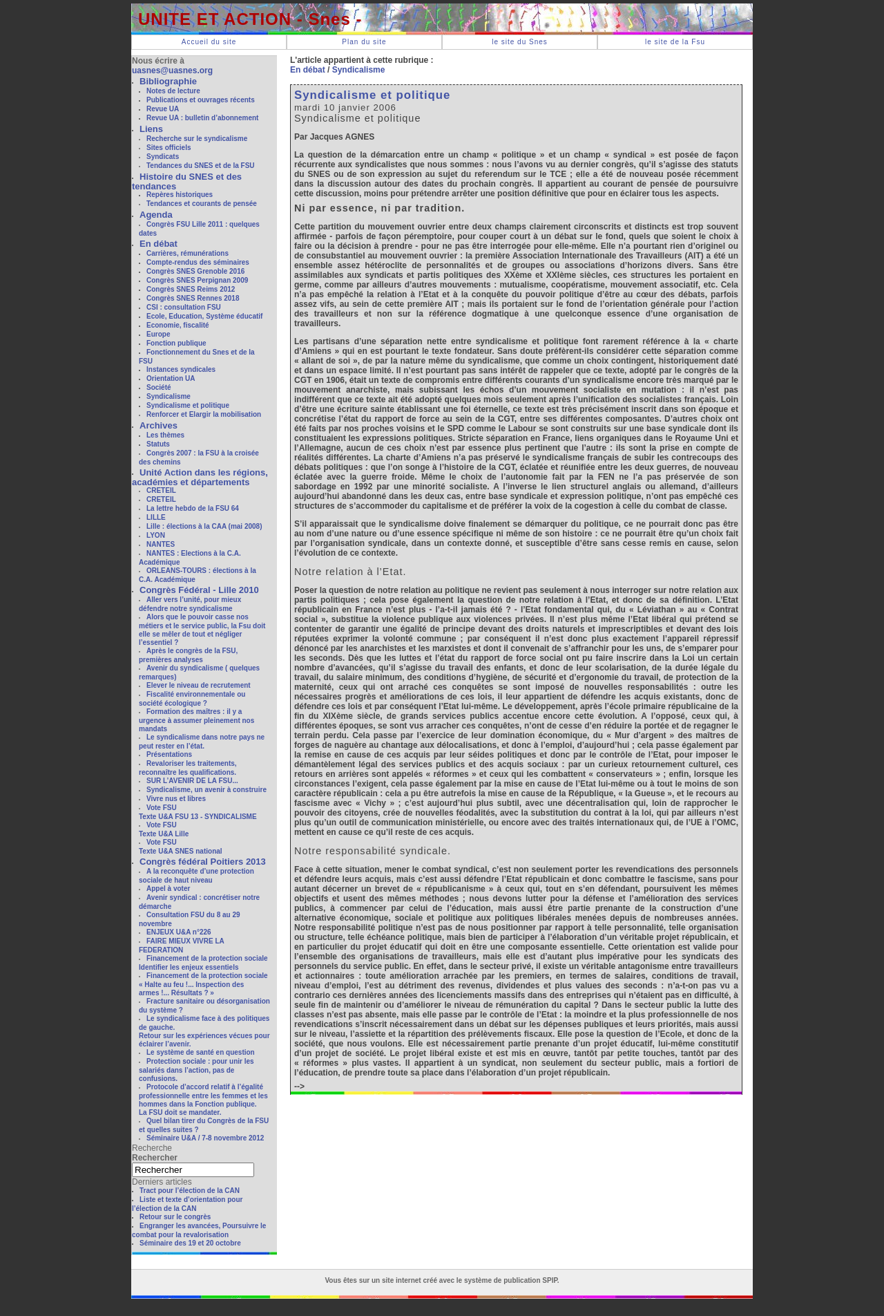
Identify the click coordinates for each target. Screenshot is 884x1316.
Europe (158, 334)
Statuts (158, 444)
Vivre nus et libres (176, 798)
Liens (151, 129)
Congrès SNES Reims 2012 (190, 289)
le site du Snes (520, 42)
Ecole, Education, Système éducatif (204, 316)
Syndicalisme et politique (187, 405)
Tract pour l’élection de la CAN (190, 1190)
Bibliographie (168, 81)
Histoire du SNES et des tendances (187, 181)
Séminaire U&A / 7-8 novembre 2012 (205, 1138)
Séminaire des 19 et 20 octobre (190, 1243)
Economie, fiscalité (177, 325)
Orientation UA (170, 378)
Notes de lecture (173, 91)
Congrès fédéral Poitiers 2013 (203, 861)
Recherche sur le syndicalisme (196, 138)
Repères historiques (179, 194)
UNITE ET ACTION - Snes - (250, 19)
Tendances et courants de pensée (201, 203)
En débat (158, 243)
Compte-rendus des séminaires (197, 262)
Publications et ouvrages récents (200, 100)
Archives (158, 425)
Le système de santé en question (200, 1052)
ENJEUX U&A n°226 (178, 932)
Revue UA (162, 109)
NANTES (160, 544)
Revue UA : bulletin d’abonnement (202, 118)
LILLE (156, 517)
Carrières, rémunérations (187, 253)
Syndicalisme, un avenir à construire (206, 789)
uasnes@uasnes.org (172, 70)
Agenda (156, 214)
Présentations (169, 754)
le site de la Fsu (675, 42)
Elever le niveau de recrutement (198, 685)
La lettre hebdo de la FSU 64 (192, 508)
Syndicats (162, 156)
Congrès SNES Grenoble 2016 (195, 271)
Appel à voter (168, 888)
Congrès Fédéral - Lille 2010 (199, 590)
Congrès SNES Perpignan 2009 (197, 280)
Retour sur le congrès (175, 1217)
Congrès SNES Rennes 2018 (193, 298)
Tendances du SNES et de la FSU (200, 165)
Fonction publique (176, 343)
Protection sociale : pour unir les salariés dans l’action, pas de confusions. (196, 1070)
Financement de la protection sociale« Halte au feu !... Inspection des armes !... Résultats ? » (203, 984)
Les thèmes (165, 435)
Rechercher (154, 1158)
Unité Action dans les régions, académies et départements (200, 477)
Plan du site (364, 42)
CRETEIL (161, 490)
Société (158, 387)
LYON (155, 535)
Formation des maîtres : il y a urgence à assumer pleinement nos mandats (196, 720)
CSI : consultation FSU (183, 307)
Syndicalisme (168, 396)
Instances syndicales (180, 369)
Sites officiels (168, 147)
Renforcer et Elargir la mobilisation (203, 414)
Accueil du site (209, 42)
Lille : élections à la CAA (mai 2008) (204, 526)
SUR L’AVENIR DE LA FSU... (192, 780)
